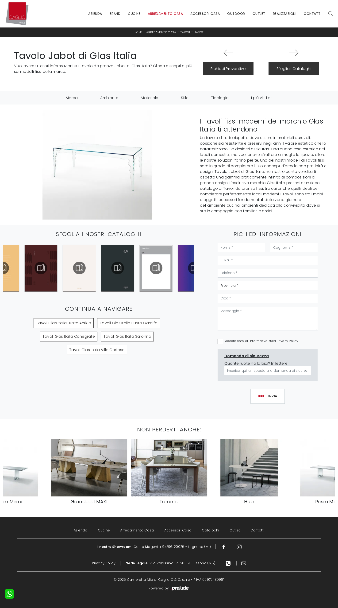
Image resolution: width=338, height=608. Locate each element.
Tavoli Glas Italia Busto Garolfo (128, 323)
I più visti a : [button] (261, 98)
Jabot (199, 32)
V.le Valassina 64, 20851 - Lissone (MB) (170, 563)
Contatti (312, 13)
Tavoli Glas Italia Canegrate (68, 336)
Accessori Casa (205, 13)
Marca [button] (72, 98)
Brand (115, 13)
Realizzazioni (284, 13)
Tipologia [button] (220, 98)
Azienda (95, 13)
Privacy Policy (287, 341)
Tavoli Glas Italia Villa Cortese (96, 349)
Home (138, 32)
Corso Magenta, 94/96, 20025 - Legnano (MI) (154, 546)
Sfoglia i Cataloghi (294, 68)
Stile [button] (184, 98)
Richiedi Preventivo (228, 68)
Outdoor (236, 13)
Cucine (134, 13)
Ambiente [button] (109, 98)
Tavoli (185, 32)
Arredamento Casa (165, 13)
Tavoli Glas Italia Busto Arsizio (63, 323)
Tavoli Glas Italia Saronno (127, 336)
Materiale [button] (149, 98)
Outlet (259, 13)
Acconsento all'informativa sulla (261, 341)
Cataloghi (210, 530)
